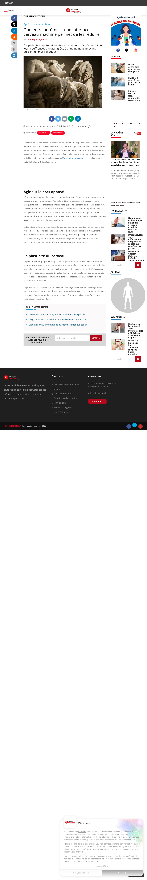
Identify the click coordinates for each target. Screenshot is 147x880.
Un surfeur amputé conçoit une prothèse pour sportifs (57, 314)
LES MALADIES (118, 210)
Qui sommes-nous (63, 392)
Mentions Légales (63, 406)
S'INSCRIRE (97, 400)
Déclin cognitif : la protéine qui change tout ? (134, 69)
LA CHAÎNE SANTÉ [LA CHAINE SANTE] (116, 133)
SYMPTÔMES (117, 316)
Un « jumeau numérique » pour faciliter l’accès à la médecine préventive (125, 162)
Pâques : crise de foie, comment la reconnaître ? (134, 97)
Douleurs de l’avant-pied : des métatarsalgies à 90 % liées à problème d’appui (135, 330)
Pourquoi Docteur (12, 425)
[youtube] (140, 425)
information (58, 132)
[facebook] (118, 50)
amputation (44, 132)
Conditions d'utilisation (65, 397)
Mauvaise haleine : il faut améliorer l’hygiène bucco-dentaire (133, 346)
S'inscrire (96, 337)
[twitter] (127, 50)
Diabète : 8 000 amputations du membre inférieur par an (58, 324)
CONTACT (9, 3)
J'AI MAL (115, 271)
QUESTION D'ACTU (34, 16)
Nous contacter (62, 410)
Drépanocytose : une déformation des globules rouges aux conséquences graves (135, 241)
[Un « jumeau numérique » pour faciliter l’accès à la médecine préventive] (126, 148)
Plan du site (60, 401)
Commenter (83, 126)
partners (82, 831)
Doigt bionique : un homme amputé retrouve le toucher (57, 319)
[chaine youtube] (137, 134)
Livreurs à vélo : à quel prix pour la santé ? (134, 81)
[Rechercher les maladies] (138, 264)
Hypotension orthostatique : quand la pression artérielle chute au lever (135, 224)
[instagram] (136, 50)
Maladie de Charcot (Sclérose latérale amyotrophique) (136, 255)
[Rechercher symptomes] (138, 358)
